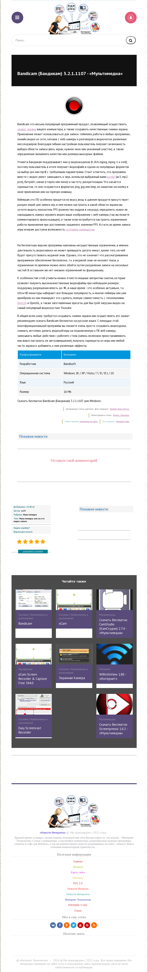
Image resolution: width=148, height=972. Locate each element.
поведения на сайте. (88, 421)
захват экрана (26, 129)
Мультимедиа (30, 514)
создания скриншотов (80, 229)
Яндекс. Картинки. (121, 415)
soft (23, 510)
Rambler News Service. (120, 409)
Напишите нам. (122, 421)
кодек (111, 177)
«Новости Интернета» (53, 832)
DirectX (22, 303)
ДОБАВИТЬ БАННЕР (33, 551)
